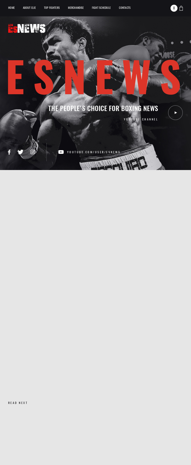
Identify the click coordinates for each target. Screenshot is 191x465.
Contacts (125, 8)
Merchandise (76, 8)
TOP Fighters (52, 8)
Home (11, 8)
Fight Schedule (101, 8)
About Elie (29, 8)
